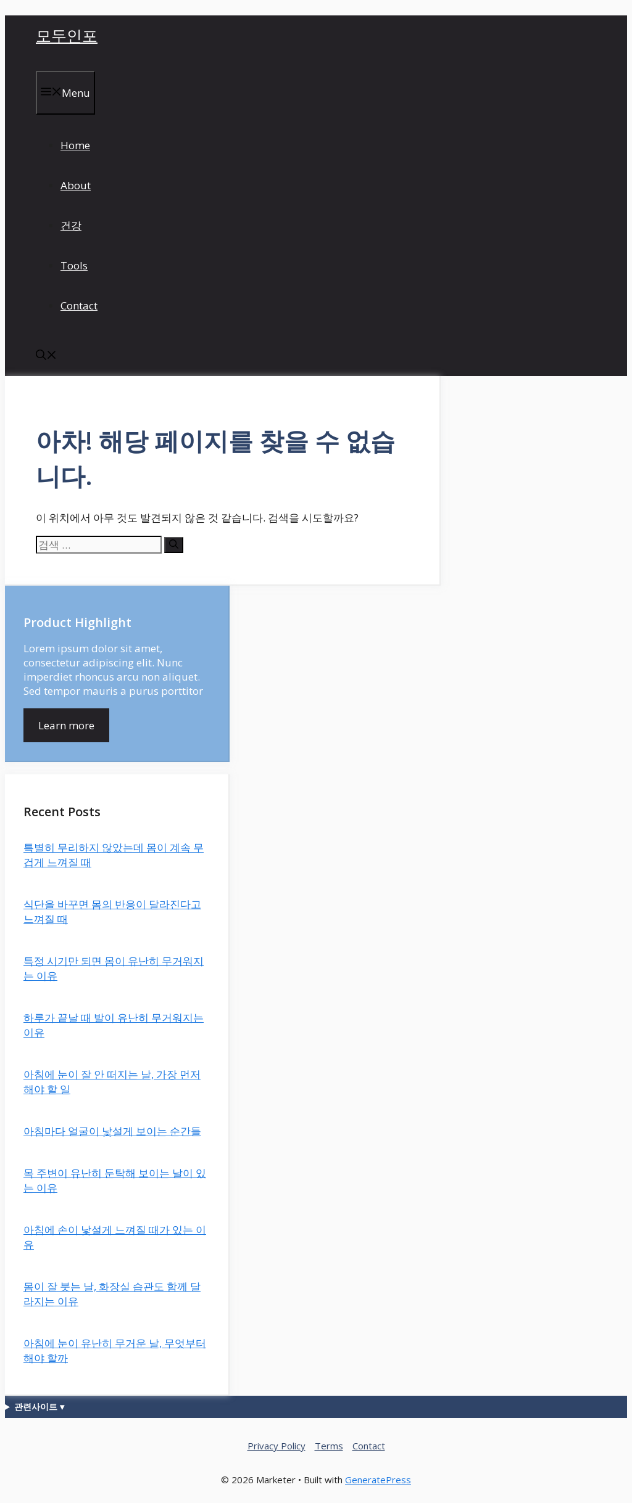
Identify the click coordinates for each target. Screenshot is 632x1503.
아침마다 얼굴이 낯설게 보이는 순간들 (112, 1131)
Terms (329, 1446)
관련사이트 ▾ (39, 1406)
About (75, 185)
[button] (46, 356)
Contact (79, 305)
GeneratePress (378, 1479)
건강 (70, 225)
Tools (74, 265)
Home (75, 145)
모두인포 (67, 35)
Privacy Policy (276, 1446)
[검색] (173, 545)
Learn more (66, 725)
